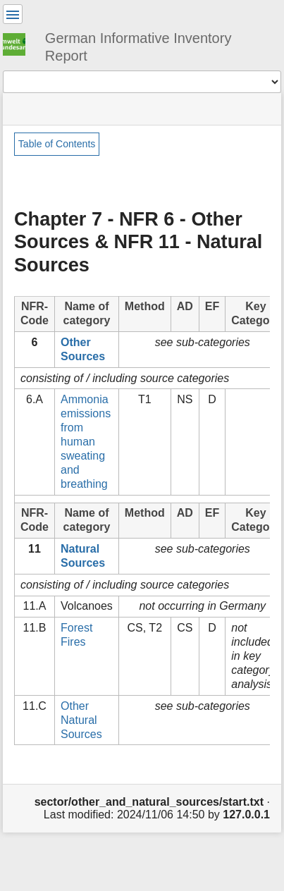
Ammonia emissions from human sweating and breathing (86, 441)
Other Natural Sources (81, 720)
